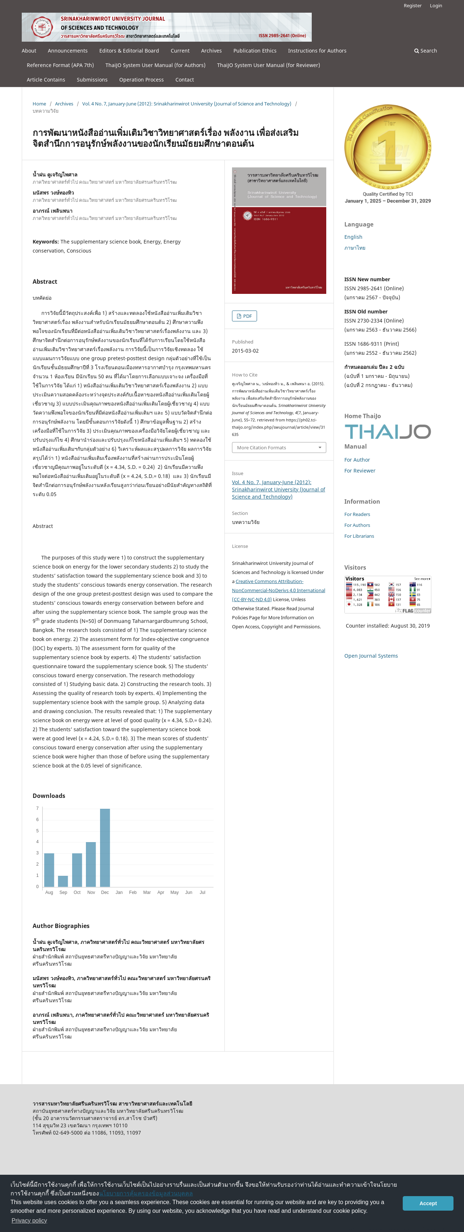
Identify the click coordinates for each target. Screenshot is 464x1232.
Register (413, 5)
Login (436, 5)
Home (39, 103)
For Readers (357, 514)
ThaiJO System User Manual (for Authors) (155, 65)
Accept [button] (428, 1203)
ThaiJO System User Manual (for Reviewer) (268, 65)
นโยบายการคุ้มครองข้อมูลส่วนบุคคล (146, 1193)
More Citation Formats (261, 447)
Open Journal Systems (371, 655)
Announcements (68, 50)
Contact (184, 79)
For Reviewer (360, 470)
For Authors (357, 525)
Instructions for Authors (317, 50)
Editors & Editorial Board (129, 50)
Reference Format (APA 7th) (60, 65)
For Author (357, 459)
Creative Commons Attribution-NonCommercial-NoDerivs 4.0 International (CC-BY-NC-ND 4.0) (278, 590)
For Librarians (359, 536)
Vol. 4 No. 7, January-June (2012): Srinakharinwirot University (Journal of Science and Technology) (186, 103)
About (29, 50)
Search (425, 50)
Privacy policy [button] (29, 1221)
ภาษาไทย (354, 247)
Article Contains (46, 79)
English (353, 236)
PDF (247, 316)
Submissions (92, 79)
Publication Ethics (255, 50)
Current (180, 50)
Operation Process (141, 79)
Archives (211, 50)
